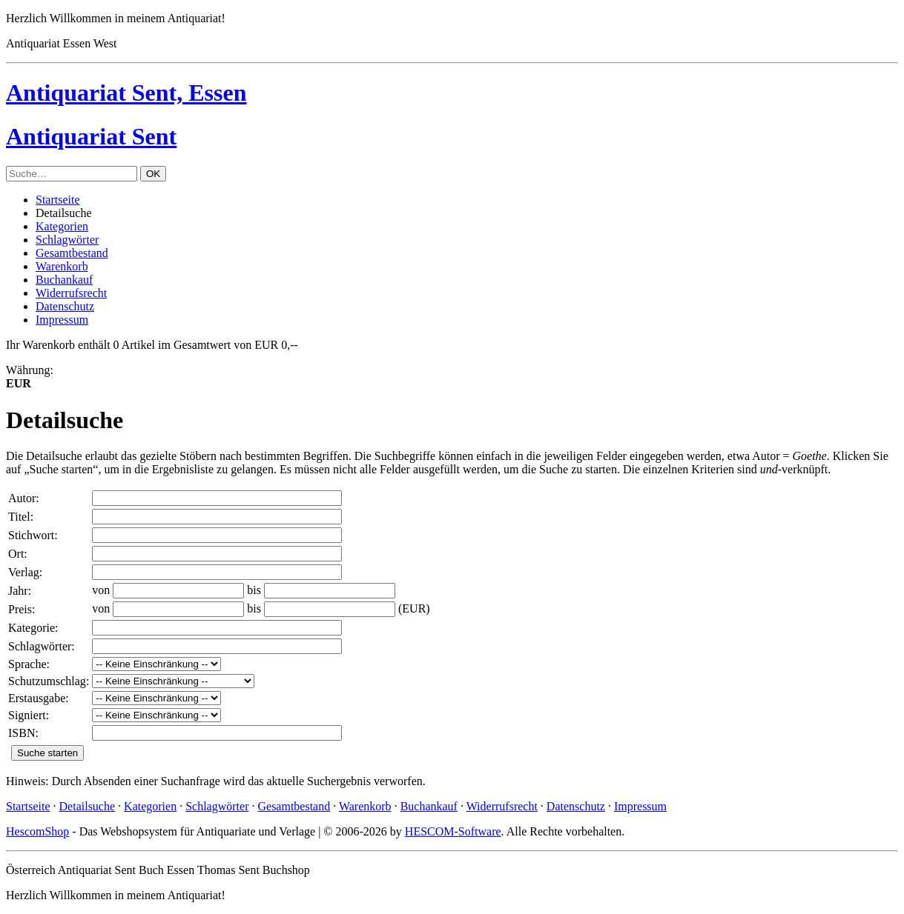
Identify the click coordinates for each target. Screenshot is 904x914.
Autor (22, 498)
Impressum (62, 319)
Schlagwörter (67, 239)
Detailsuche (87, 806)
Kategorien (62, 226)
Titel (19, 516)
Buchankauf (64, 279)
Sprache (27, 664)
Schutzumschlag (47, 681)
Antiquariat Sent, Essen (126, 92)
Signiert (27, 715)
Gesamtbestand (72, 253)
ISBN (21, 733)
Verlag (23, 572)
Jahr (18, 590)
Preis (20, 609)
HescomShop (37, 831)
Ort (16, 553)
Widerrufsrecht (71, 293)
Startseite (58, 199)
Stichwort (31, 535)
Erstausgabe (36, 698)
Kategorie (31, 627)
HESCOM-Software (453, 831)
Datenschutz (65, 306)
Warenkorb (62, 266)
